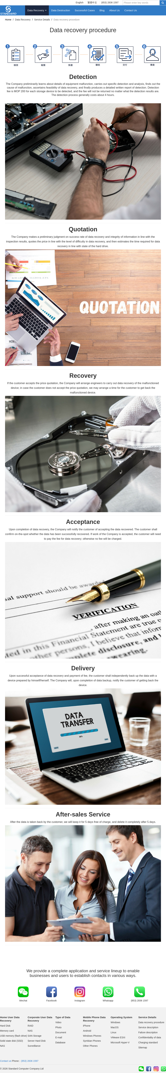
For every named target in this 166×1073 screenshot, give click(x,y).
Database (60, 1042)
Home (8, 19)
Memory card (7, 1030)
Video (58, 1022)
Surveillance (34, 1045)
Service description (148, 1027)
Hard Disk (5, 1025)
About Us (114, 10)
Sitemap (142, 1047)
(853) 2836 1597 (110, 2)
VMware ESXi (118, 1037)
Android (87, 1030)
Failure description (148, 1032)
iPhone (86, 1025)
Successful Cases (85, 10)
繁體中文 (92, 2)
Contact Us (130, 10)
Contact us (5, 1061)
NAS (2, 1045)
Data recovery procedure (151, 1022)
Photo (58, 1027)
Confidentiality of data (149, 1037)
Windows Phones (92, 1035)
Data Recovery (36, 10)
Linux (113, 1032)
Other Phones (90, 1045)
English (80, 2)
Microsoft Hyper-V (120, 1042)
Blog (102, 10)
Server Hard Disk (37, 1040)
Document (60, 1032)
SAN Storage (34, 1035)
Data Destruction (60, 10)
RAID (30, 1025)
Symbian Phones (92, 1040)
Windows (115, 1022)
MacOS (115, 1027)
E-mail (58, 1037)
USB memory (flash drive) (13, 1035)
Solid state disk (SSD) (11, 1040)
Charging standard (148, 1042)
